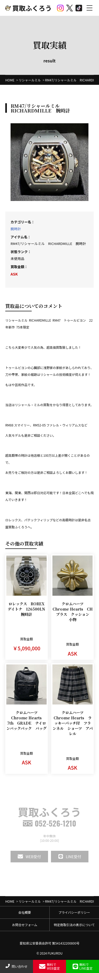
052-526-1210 (49, 823)
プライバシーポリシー (74, 912)
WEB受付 (29, 856)
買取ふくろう (28, 8)
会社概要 (24, 912)
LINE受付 (69, 856)
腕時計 (16, 228)
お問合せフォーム (24, 924)
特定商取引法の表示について (74, 924)
